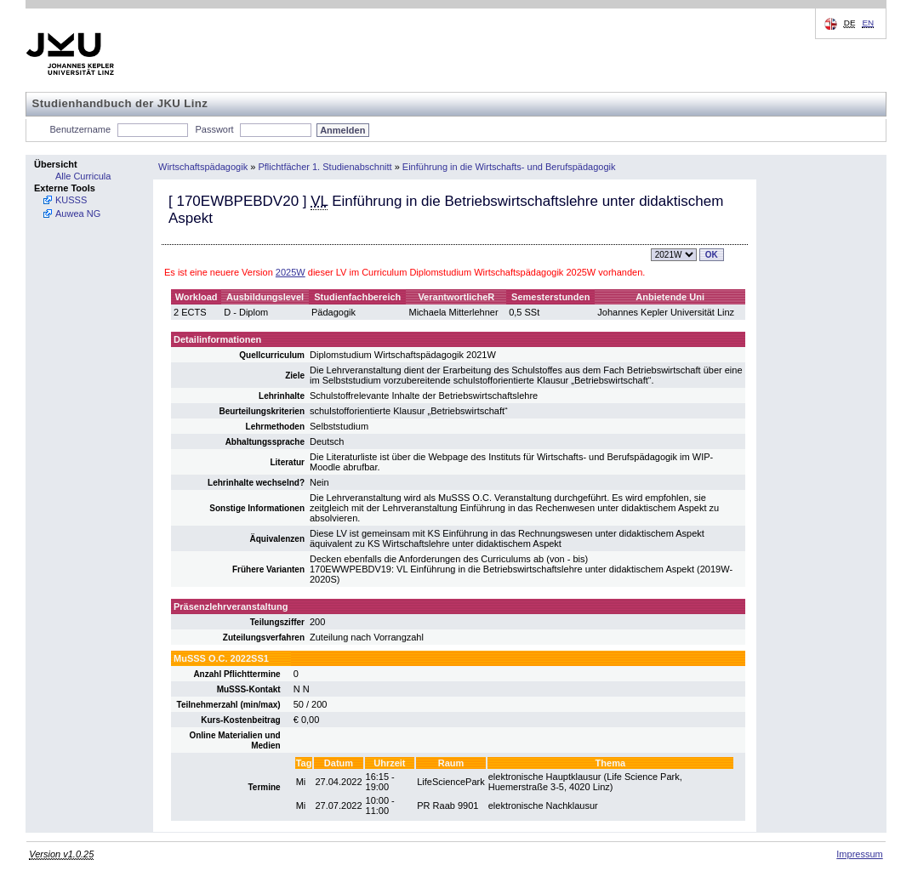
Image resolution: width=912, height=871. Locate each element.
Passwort (214, 129)
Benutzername (80, 129)
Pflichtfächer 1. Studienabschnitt (324, 167)
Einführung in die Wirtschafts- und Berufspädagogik (509, 167)
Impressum (859, 854)
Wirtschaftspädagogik (203, 167)
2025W (290, 272)
